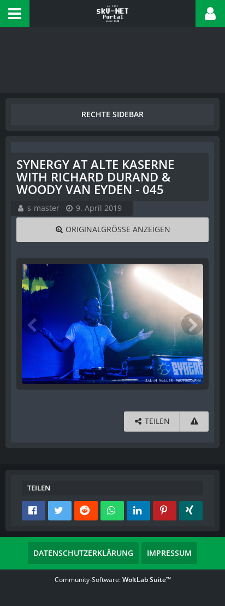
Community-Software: (113, 579)
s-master (43, 208)
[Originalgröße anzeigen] (112, 229)
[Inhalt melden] (194, 421)
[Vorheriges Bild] (33, 324)
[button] (14, 13)
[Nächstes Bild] (192, 324)
